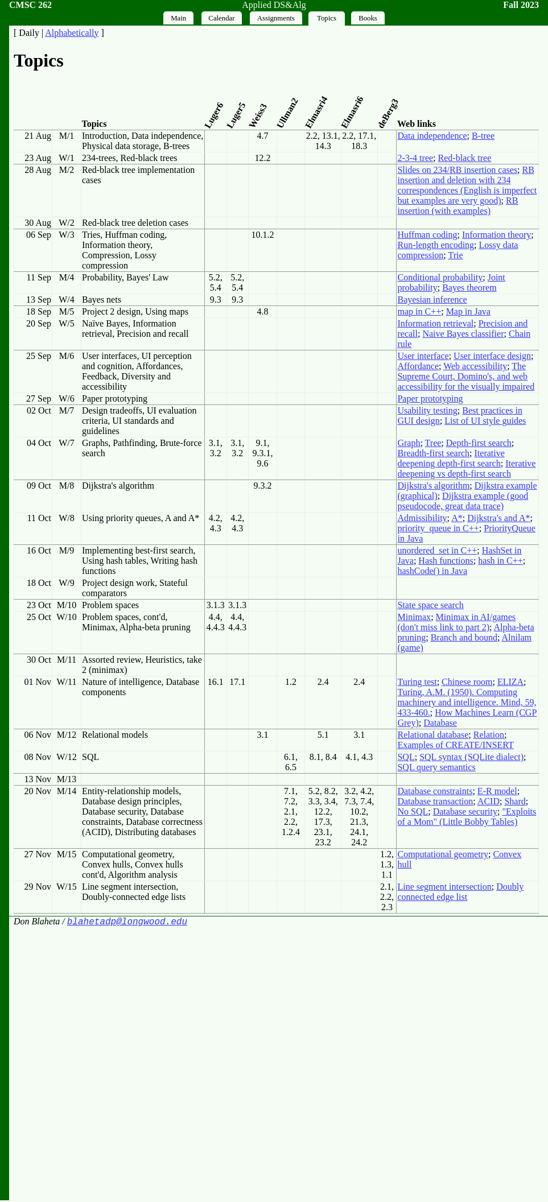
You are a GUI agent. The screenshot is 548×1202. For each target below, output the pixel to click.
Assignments (276, 18)
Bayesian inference (432, 299)
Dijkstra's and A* (498, 518)
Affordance (418, 366)
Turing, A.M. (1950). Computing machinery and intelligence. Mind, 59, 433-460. (466, 702)
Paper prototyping (430, 398)
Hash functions (445, 560)
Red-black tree (465, 158)
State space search (430, 605)
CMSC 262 (30, 5)
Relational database (432, 735)
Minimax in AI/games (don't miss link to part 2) (456, 622)
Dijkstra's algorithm (433, 485)
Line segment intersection (444, 886)
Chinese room (467, 682)
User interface (422, 356)
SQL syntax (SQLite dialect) (471, 757)
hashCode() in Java (432, 571)
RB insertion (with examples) (457, 206)
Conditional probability (440, 277)
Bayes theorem (469, 287)
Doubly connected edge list (460, 892)
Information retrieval (435, 323)
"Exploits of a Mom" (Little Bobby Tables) (466, 817)
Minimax (414, 617)
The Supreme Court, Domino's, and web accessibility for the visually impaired (465, 376)
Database (440, 723)
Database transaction (435, 801)
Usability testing (427, 410)
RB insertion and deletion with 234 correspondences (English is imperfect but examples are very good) (467, 185)
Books (368, 18)
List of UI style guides (485, 421)
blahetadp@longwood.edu (127, 922)
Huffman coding (427, 234)
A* (457, 518)
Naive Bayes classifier (463, 333)
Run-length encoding (435, 245)
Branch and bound (464, 637)
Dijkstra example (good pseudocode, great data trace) (462, 501)
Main (178, 18)
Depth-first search (479, 443)
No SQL (412, 811)
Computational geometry (442, 854)
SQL (405, 757)
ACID (488, 801)
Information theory (496, 234)
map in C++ (419, 311)
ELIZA (510, 682)
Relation (488, 735)
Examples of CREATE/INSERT (455, 745)
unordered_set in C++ (437, 550)
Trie (455, 255)
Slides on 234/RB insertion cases (457, 170)
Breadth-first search (433, 453)
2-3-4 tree (415, 158)
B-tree (483, 136)
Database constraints (434, 791)
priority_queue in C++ (438, 528)
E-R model (497, 791)
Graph (408, 443)
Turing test (416, 682)
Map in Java (468, 311)
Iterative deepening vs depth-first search (466, 468)
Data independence (432, 136)
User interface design (492, 356)
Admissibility (422, 518)
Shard (514, 801)
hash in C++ (500, 560)
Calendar (221, 18)
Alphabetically (71, 33)
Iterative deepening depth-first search (450, 458)
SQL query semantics (436, 767)
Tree (433, 443)
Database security (465, 811)
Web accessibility (475, 366)
